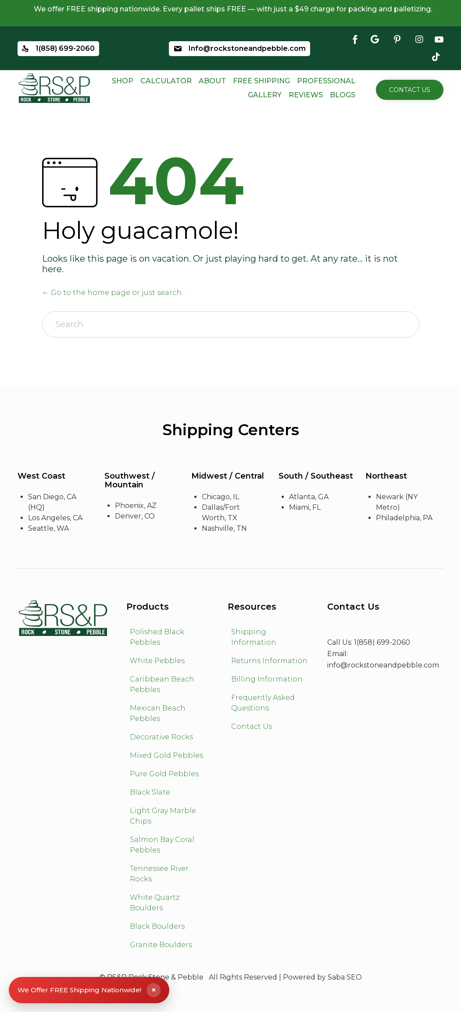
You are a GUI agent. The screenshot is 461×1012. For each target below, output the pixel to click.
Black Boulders (157, 926)
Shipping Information (253, 637)
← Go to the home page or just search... (114, 292)
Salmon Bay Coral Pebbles (162, 844)
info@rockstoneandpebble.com (383, 665)
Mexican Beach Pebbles (158, 713)
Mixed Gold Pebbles (166, 755)
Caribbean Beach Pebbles (162, 684)
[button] (409, 90)
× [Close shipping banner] (153, 990)
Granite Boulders (161, 945)
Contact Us (251, 726)
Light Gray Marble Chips (163, 815)
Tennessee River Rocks (159, 873)
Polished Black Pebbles (157, 637)
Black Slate (150, 792)
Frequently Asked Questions (263, 702)
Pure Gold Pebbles (164, 774)
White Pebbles (157, 661)
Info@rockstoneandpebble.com (247, 49)
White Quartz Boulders (154, 902)
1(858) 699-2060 (65, 49)
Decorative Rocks (161, 737)
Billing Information (267, 679)
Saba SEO (345, 977)
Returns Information (269, 661)
